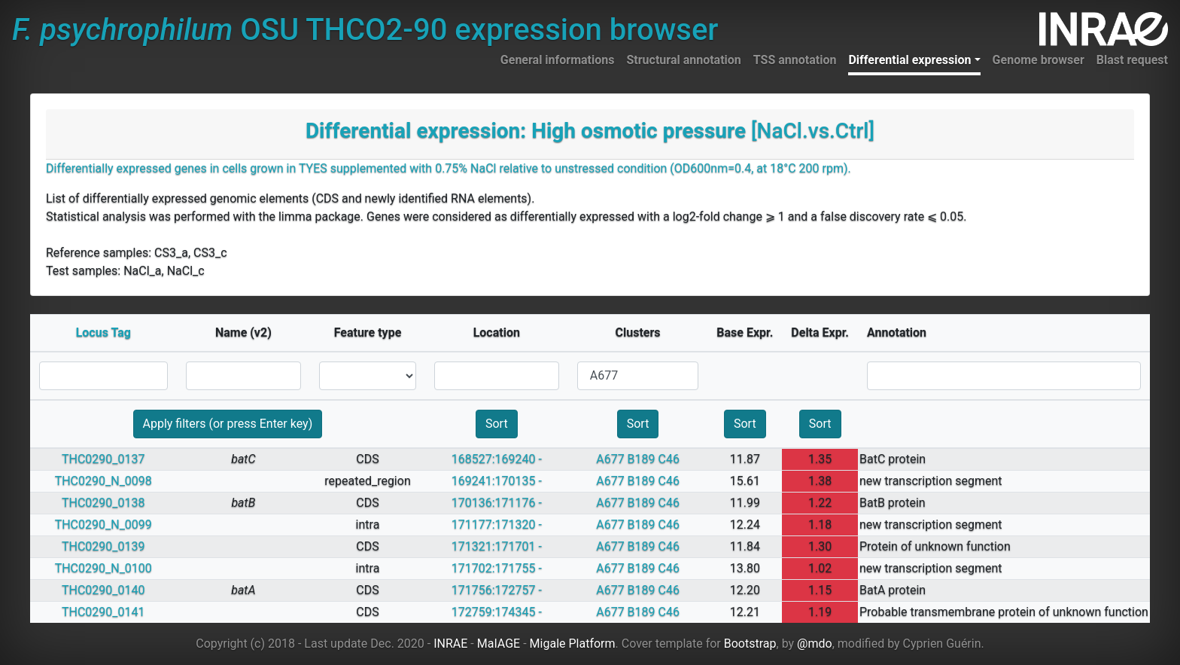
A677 (610, 459)
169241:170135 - (497, 481)
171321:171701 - (497, 546)
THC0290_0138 (103, 503)
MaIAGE (499, 643)
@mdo (814, 643)
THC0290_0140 (103, 590)
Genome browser (1038, 60)
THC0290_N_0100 (103, 568)
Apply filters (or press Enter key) (228, 423)
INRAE (450, 643)
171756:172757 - (497, 590)
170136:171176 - (497, 503)
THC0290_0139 (103, 546)
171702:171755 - (497, 568)
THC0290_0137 (103, 459)
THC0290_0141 (103, 612)
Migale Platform (573, 643)
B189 (641, 459)
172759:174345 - (497, 612)
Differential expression (909, 60)
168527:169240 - (497, 459)
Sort (496, 423)
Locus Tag (103, 332)
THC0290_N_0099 (103, 524)
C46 (669, 459)
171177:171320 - (497, 524)
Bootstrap (750, 643)
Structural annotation (683, 60)
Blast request (1132, 60)
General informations (557, 60)
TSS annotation (795, 60)
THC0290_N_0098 (103, 481)
